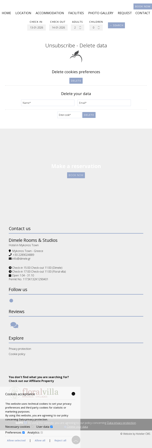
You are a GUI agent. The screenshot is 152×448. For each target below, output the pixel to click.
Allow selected (16, 440)
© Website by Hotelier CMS (135, 433)
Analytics (35, 432)
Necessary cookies (19, 427)
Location (23, 13)
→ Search (116, 25)
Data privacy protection (121, 423)
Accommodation (50, 13)
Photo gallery (100, 13)
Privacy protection (20, 349)
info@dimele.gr (21, 259)
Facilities (76, 13)
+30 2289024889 (23, 255)
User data (44, 427)
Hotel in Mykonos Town (24, 245)
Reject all (60, 440)
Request (125, 13)
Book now (142, 6)
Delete (76, 80)
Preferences (15, 432)
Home (6, 13)
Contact (142, 13)
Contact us (20, 228)
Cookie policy (17, 354)
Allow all (40, 440)
